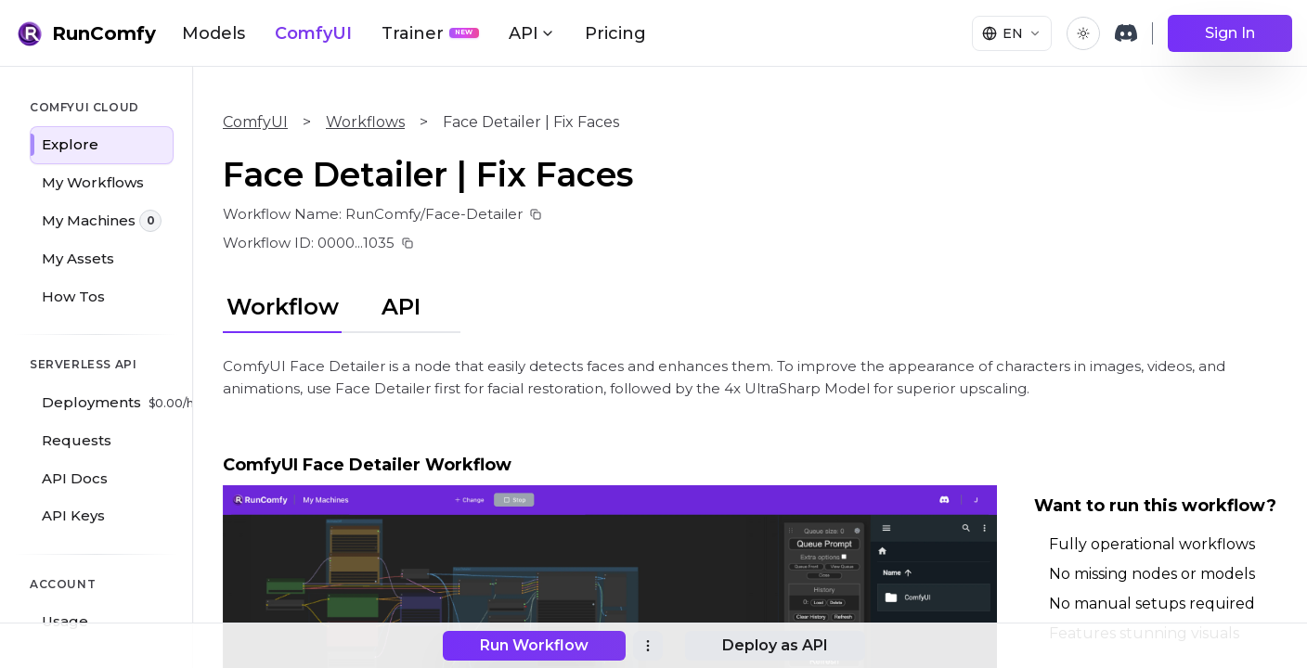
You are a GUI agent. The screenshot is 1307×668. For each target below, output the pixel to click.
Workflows (365, 122)
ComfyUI (313, 33)
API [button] (532, 33)
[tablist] (341, 304)
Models (213, 33)
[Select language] (1012, 33)
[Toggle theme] (1083, 33)
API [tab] (401, 306)
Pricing (615, 33)
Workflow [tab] (282, 306)
